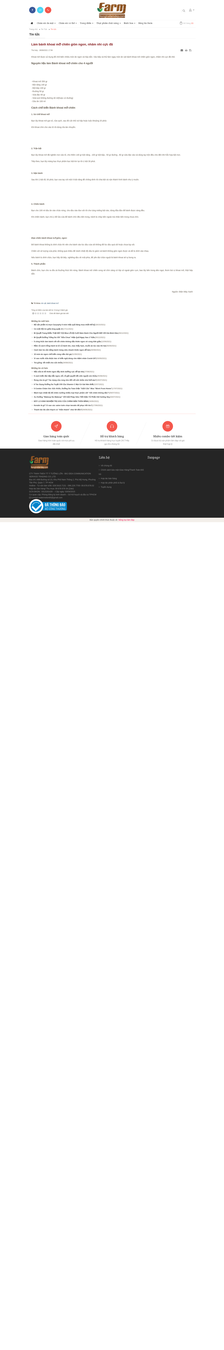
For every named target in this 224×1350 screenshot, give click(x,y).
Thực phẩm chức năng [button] (108, 24)
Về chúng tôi (106, 1293)
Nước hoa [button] (129, 24)
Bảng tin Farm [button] (145, 23)
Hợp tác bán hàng (109, 1306)
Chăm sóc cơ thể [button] (68, 24)
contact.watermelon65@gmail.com (47, 1325)
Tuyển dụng (106, 1315)
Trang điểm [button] (86, 24)
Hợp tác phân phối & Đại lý (113, 1310)
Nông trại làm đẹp (126, 1348)
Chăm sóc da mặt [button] (46, 24)
